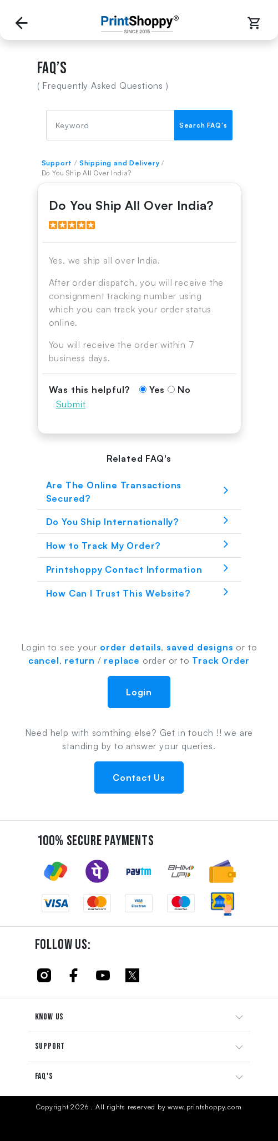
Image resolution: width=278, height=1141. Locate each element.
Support (57, 163)
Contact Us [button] (139, 777)
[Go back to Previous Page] (22, 24)
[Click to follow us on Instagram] (44, 975)
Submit (71, 404)
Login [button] (139, 692)
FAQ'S (44, 1076)
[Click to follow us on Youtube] (103, 975)
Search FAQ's (203, 125)
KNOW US (49, 1017)
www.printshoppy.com (204, 1107)
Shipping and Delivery (119, 163)
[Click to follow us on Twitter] (132, 975)
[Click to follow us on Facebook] (73, 975)
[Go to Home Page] (137, 24)
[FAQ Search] (110, 125)
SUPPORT (50, 1046)
